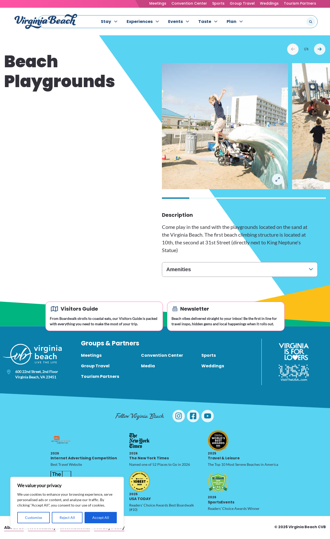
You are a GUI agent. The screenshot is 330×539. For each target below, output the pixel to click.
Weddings (269, 3)
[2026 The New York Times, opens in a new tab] (139, 440)
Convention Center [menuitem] (162, 355)
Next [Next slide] (319, 49)
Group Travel (242, 3)
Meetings (157, 3)
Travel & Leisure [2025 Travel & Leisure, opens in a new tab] (224, 456)
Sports (218, 3)
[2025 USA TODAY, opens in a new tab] (139, 481)
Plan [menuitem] (231, 21)
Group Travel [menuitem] (95, 366)
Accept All (100, 517)
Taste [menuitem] (204, 21)
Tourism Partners (300, 3)
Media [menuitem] (148, 366)
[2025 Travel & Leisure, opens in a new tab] (218, 440)
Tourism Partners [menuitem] (100, 376)
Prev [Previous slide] (293, 49)
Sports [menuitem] (208, 355)
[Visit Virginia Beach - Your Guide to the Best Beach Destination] (45, 21)
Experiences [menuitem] (140, 21)
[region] (67, 503)
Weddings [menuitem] (212, 366)
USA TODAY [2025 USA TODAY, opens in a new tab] (140, 496)
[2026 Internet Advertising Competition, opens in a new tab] (61, 440)
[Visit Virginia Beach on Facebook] (193, 416)
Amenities (178, 269)
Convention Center (189, 3)
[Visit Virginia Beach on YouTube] (207, 416)
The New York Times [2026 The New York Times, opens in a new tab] (149, 456)
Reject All (67, 517)
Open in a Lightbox (277, 179)
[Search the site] (293, 21)
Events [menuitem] (175, 21)
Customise (33, 517)
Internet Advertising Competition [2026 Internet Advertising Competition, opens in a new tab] (84, 456)
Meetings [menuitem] (91, 355)
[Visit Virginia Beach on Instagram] (178, 416)
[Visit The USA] (294, 372)
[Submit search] (310, 21)
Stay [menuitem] (106, 21)
